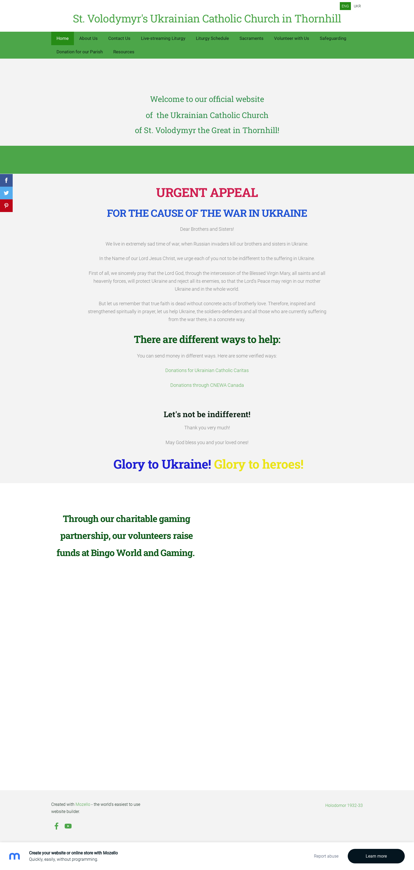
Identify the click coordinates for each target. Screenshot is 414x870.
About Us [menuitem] (88, 38)
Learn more (376, 856)
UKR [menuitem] (357, 6)
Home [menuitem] (63, 38)
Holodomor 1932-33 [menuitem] (344, 805)
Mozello (83, 804)
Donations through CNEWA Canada (207, 385)
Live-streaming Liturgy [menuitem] (163, 38)
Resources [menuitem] (123, 51)
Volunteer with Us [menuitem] (291, 38)
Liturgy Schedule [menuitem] (212, 38)
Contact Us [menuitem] (119, 38)
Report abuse (326, 856)
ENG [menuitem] (345, 6)
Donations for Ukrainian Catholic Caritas (207, 370)
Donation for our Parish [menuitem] (80, 51)
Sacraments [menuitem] (251, 38)
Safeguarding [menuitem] (333, 38)
